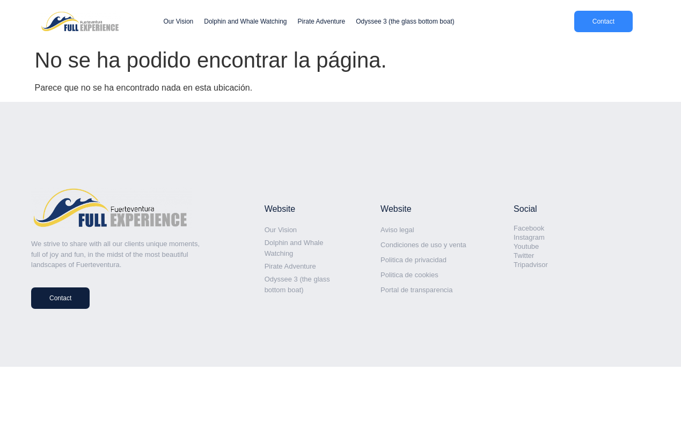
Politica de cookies (409, 275)
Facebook (529, 228)
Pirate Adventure (322, 21)
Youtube (526, 246)
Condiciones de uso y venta (423, 245)
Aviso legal (397, 230)
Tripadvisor (531, 265)
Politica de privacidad (413, 260)
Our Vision (178, 21)
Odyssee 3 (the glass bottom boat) (405, 21)
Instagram (529, 237)
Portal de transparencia (416, 290)
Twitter (524, 255)
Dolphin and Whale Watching (245, 21)
